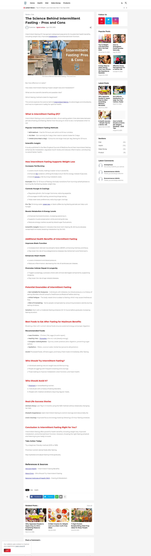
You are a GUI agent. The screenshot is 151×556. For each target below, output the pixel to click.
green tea (46, 204)
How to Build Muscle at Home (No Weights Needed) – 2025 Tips (118, 124)
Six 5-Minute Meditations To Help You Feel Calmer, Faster (118, 99)
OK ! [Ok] (7, 550)
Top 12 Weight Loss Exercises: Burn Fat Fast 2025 (52, 8)
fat (37, 174)
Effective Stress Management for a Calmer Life (119, 67)
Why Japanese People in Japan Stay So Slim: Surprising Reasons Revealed (34, 527)
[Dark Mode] (122, 3)
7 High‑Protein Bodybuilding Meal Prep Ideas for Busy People (80, 526)
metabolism (53, 36)
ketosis (37, 177)
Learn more (19, 546)
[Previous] (124, 8)
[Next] (127, 8)
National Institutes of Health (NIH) (37, 478)
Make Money (56, 3)
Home (32, 3)
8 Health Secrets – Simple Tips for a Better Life (104, 122)
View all (89, 505)
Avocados (43, 338)
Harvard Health (30, 469)
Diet (46, 3)
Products (66, 3)
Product (112, 153)
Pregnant (32, 386)
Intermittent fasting (61, 102)
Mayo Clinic (29, 473)
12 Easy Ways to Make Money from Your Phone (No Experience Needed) (104, 69)
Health (39, 3)
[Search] (126, 3)
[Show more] (65, 496)
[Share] (90, 27)
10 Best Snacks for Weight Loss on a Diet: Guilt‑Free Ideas (58, 526)
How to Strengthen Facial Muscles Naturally (118, 47)
